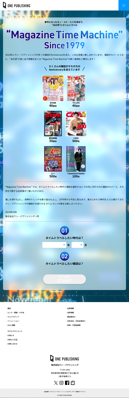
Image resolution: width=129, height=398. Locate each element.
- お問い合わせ (12, 344)
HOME (5, 14)
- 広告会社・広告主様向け (75, 321)
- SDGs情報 (11, 325)
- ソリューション (13, 321)
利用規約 (44, 392)
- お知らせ (10, 335)
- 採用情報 (70, 312)
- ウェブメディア (13, 316)
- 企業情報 (70, 308)
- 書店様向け (71, 316)
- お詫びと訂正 (12, 339)
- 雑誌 (9, 308)
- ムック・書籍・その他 (15, 312)
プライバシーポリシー (55, 392)
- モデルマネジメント (14, 331)
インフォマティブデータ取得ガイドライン (75, 392)
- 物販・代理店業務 (73, 325)
